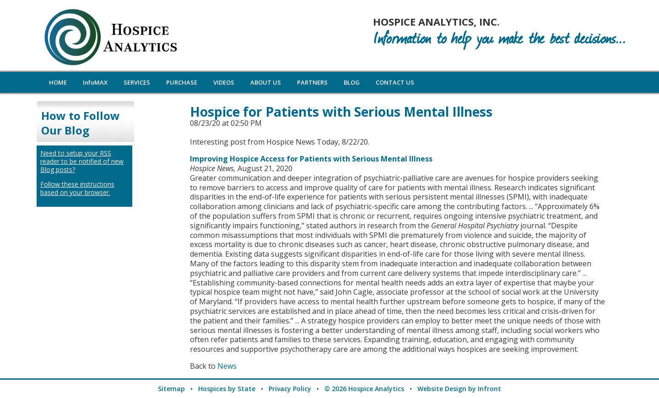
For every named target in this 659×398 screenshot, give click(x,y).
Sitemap (171, 388)
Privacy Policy (290, 388)
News (227, 366)
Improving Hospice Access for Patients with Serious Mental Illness (311, 159)
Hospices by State (226, 388)
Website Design (441, 388)
